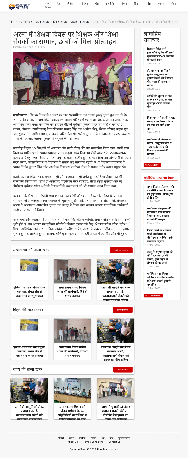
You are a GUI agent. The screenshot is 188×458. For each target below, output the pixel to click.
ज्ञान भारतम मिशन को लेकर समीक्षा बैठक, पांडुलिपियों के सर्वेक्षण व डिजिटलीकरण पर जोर (72, 413)
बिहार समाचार (60, 22)
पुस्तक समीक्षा (124, 438)
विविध (48, 7)
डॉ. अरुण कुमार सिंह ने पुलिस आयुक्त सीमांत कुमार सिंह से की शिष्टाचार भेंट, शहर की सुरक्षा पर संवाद (160, 78)
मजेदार (93, 438)
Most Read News (153, 295)
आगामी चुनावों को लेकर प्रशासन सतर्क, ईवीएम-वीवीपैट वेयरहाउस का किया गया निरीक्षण (116, 413)
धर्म (103, 438)
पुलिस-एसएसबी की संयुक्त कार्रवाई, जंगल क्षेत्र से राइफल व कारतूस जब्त (29, 291)
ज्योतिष (82, 438)
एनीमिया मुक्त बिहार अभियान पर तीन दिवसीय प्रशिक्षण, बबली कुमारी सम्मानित (160, 279)
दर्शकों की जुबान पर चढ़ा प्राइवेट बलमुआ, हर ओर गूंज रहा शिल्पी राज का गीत (159, 101)
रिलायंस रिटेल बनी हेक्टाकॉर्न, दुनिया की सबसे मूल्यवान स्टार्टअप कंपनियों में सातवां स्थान (160, 54)
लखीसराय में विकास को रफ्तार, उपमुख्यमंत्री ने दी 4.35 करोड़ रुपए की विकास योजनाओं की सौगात (159, 147)
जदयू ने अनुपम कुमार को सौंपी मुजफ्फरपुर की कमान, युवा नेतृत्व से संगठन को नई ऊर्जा (160, 257)
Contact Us (114, 441)
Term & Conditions (93, 441)
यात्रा (111, 438)
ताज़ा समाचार (25, 22)
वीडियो (61, 438)
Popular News (152, 165)
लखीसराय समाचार (80, 22)
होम (12, 22)
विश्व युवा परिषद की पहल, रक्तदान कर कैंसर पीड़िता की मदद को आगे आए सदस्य (161, 123)
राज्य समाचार (42, 22)
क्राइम (71, 438)
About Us (73, 441)
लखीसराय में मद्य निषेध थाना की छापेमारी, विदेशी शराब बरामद (72, 291)
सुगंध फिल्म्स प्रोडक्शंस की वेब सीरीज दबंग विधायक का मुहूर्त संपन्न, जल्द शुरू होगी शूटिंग (160, 192)
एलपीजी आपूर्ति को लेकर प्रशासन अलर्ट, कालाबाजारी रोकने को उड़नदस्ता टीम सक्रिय (116, 293)
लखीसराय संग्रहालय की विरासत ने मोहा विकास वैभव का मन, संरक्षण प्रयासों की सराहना (159, 214)
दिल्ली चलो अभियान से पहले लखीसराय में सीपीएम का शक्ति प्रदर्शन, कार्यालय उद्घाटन (160, 235)
